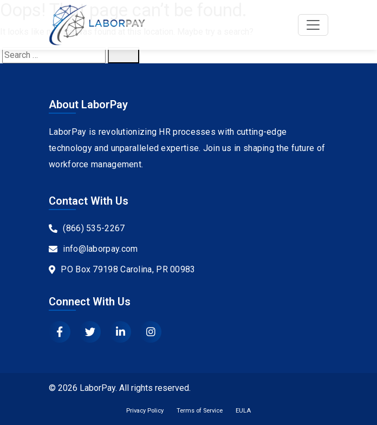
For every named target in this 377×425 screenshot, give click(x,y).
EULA (243, 410)
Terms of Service (200, 410)
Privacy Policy (145, 410)
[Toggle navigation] (313, 25)
